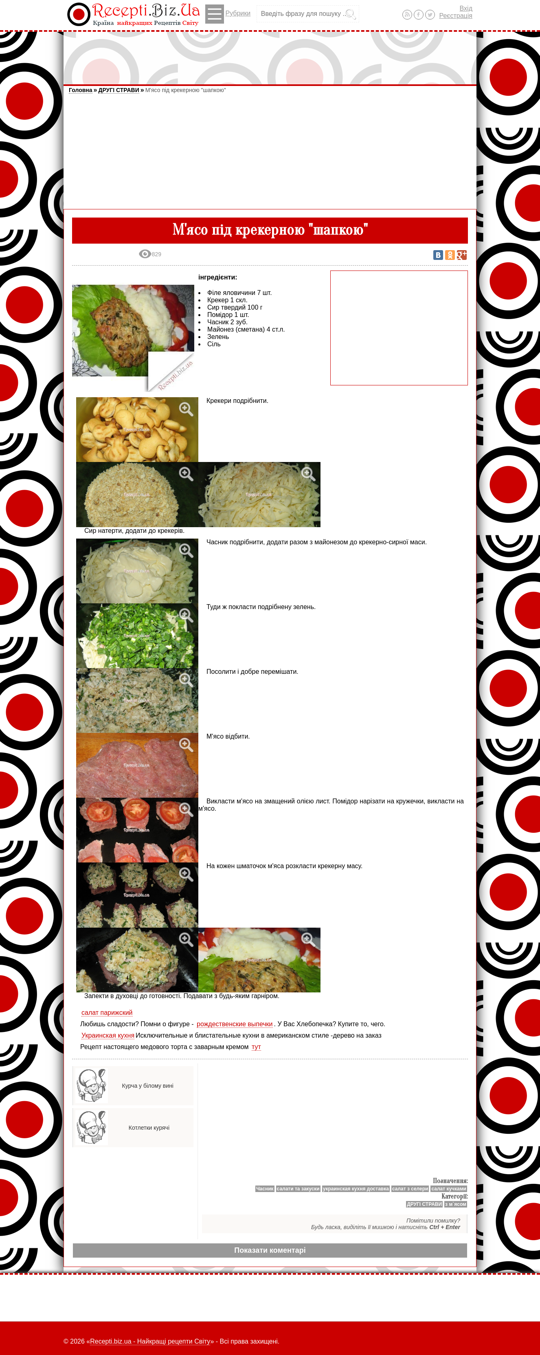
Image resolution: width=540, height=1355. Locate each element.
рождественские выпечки (235, 1024)
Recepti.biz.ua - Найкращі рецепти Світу (150, 1341)
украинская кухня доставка (356, 1189)
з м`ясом (455, 1204)
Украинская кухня (107, 1035)
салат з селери (410, 1189)
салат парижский (107, 1012)
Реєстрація (455, 15)
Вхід (466, 8)
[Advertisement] (270, 54)
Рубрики (227, 14)
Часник (264, 1189)
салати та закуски (298, 1189)
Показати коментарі (269, 1250)
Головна (80, 90)
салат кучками (448, 1189)
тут (256, 1046)
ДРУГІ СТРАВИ (118, 90)
